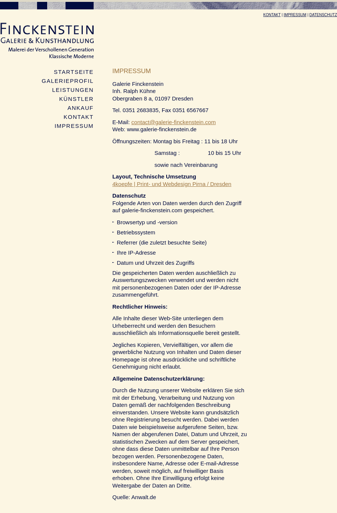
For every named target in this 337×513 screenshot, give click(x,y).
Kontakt (271, 15)
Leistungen (73, 90)
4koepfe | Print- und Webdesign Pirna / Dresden (171, 184)
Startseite (74, 72)
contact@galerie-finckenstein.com (173, 122)
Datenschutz (323, 15)
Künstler (76, 99)
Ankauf (80, 108)
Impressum (295, 15)
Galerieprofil (68, 81)
